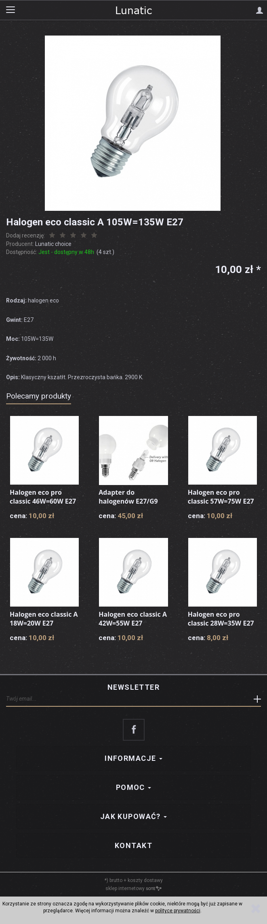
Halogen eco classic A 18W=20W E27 (44, 619)
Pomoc (133, 787)
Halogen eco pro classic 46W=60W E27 (43, 497)
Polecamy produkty (38, 396)
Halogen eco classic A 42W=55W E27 (133, 619)
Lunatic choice (53, 244)
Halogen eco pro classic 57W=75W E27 (221, 497)
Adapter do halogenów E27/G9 (128, 497)
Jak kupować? (133, 816)
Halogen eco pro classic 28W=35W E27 (221, 619)
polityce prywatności (177, 911)
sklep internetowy (133, 888)
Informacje (133, 758)
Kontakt (133, 845)
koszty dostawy (145, 880)
